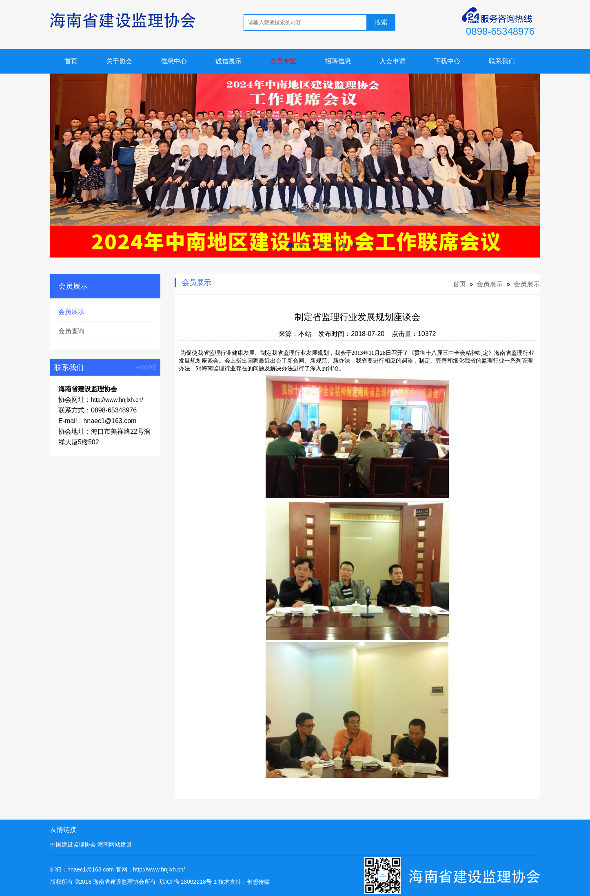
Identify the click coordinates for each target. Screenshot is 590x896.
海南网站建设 (115, 844)
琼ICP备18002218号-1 (188, 881)
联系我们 (502, 61)
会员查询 (71, 330)
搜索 (381, 22)
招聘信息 (338, 61)
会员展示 (71, 311)
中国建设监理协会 (73, 844)
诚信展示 (228, 61)
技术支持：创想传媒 (244, 881)
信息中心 (174, 61)
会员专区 (283, 61)
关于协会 (119, 61)
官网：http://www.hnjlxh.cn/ (150, 869)
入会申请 (392, 61)
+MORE (146, 367)
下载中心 (447, 61)
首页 (71, 61)
